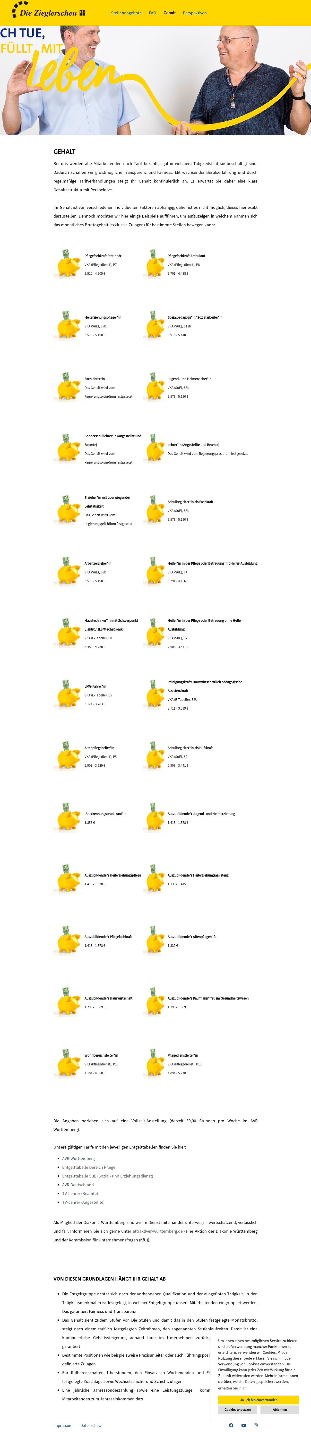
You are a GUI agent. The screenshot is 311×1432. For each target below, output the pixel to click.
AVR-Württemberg (78, 1158)
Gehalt (170, 13)
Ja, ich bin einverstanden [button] (258, 1400)
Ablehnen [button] (280, 1409)
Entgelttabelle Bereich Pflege (88, 1167)
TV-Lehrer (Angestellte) (83, 1202)
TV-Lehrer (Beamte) (80, 1193)
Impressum (62, 1425)
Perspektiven (195, 13)
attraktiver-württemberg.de (158, 1231)
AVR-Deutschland (78, 1184)
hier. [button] (243, 1388)
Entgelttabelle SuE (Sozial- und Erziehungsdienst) (107, 1176)
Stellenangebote (126, 13)
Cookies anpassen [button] (238, 1409)
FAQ (152, 13)
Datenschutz (91, 1425)
